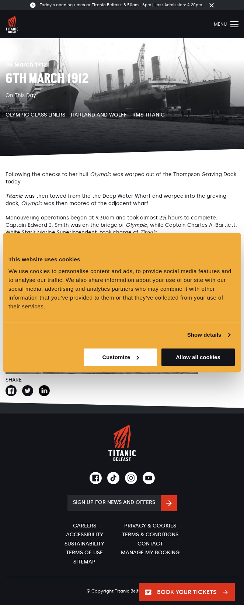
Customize (120, 357)
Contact (150, 544)
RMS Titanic (148, 115)
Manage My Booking (150, 552)
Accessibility (84, 534)
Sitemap (84, 562)
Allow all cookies (198, 357)
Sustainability (84, 544)
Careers (84, 526)
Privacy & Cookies (150, 526)
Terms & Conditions (150, 534)
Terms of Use (84, 552)
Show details (204, 335)
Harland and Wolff (99, 115)
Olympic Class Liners (35, 115)
